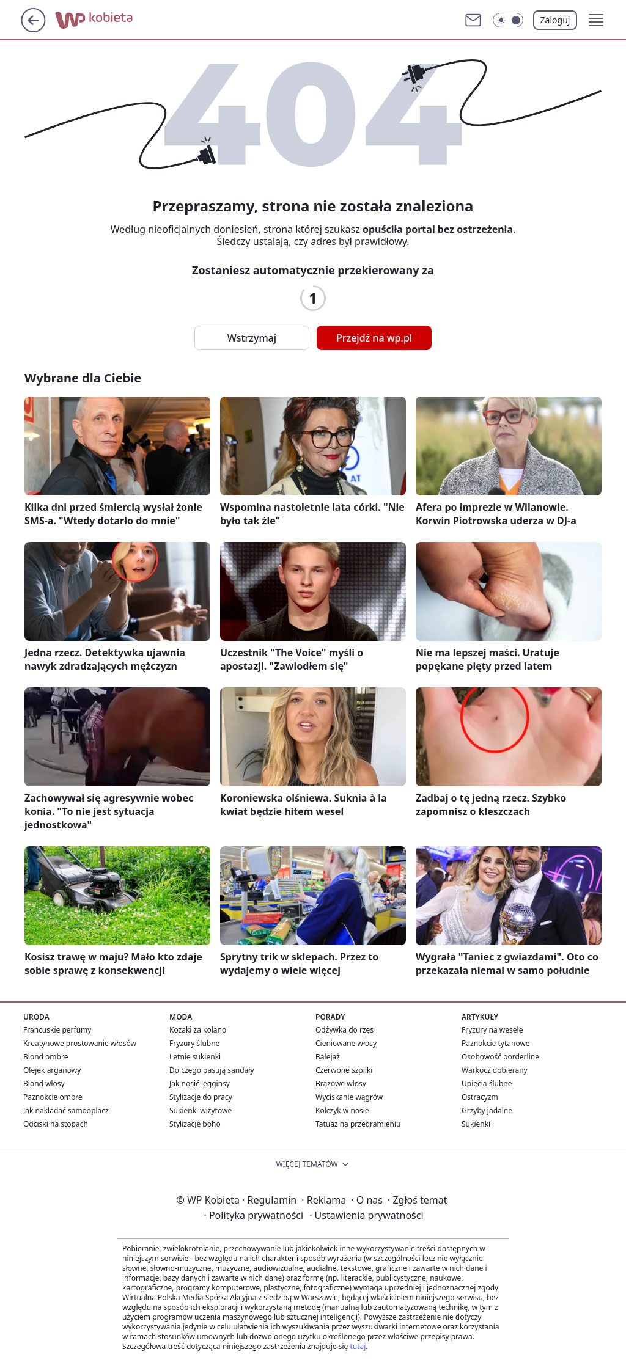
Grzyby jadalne (487, 1110)
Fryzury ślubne (194, 1043)
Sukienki (476, 1124)
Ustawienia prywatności (366, 1215)
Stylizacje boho (195, 1124)
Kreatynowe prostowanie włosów (79, 1043)
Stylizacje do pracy (200, 1097)
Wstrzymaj (251, 338)
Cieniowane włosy (346, 1043)
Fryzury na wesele (492, 1030)
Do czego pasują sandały (211, 1070)
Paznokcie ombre (53, 1097)
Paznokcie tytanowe (496, 1043)
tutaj (358, 1346)
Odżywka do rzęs (344, 1030)
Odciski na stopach (55, 1124)
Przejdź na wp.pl (374, 338)
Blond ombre (45, 1056)
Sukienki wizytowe (200, 1110)
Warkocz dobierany (495, 1070)
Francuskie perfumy (57, 1030)
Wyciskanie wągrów (349, 1097)
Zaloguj (555, 20)
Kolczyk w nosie (342, 1110)
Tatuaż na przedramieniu (358, 1124)
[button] (508, 20)
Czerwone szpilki (343, 1070)
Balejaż (327, 1056)
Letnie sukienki (195, 1056)
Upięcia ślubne (487, 1083)
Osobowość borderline (500, 1056)
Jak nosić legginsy (199, 1083)
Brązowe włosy (340, 1083)
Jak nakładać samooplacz (66, 1110)
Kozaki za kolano (197, 1030)
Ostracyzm (480, 1097)
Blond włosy (44, 1083)
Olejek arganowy (52, 1070)
